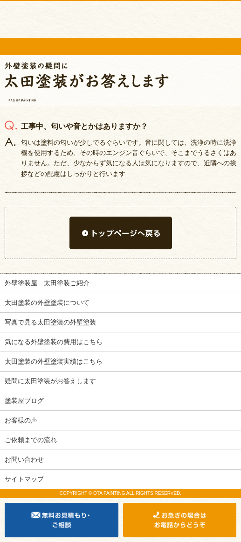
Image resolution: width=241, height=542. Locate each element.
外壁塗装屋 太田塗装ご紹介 (47, 283)
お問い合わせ (24, 459)
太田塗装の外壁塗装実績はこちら (54, 361)
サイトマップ (24, 479)
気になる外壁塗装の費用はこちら (54, 341)
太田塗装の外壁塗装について (47, 302)
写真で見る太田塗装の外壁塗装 (50, 322)
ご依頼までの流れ (31, 439)
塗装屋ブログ (24, 400)
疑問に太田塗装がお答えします (50, 381)
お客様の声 (21, 420)
